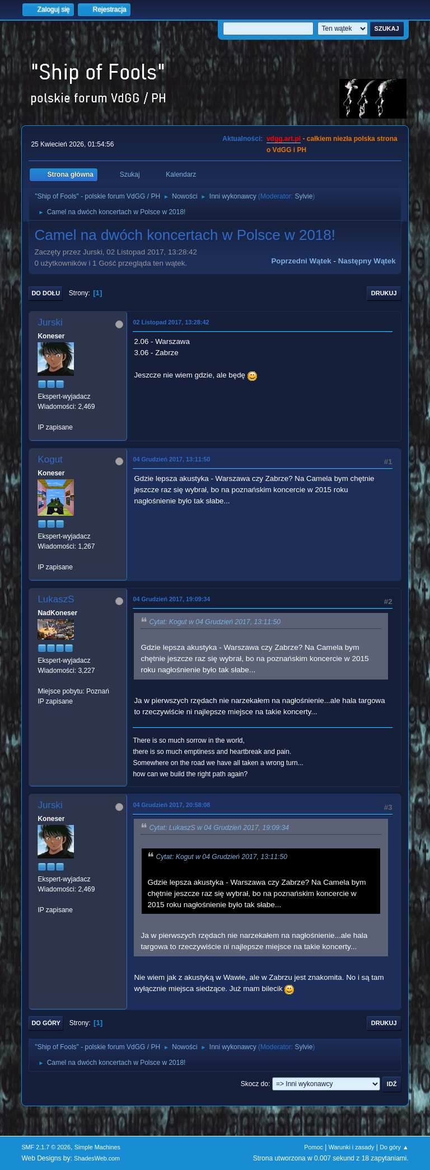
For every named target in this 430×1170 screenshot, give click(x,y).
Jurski (50, 322)
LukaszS (56, 599)
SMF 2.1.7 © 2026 (46, 1147)
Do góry (45, 1023)
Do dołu (45, 293)
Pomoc (313, 1147)
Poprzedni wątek (301, 261)
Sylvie (303, 196)
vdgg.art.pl (284, 139)
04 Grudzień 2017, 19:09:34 (171, 599)
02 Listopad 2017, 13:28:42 (171, 322)
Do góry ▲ (394, 1147)
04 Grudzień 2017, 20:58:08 (171, 804)
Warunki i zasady (352, 1147)
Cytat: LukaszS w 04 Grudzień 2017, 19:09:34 (219, 828)
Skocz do (254, 1084)
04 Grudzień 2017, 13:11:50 (171, 459)
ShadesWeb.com (97, 1158)
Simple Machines (97, 1147)
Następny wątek (367, 261)
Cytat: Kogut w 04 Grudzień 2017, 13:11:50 (215, 622)
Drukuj (384, 293)
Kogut (50, 459)
